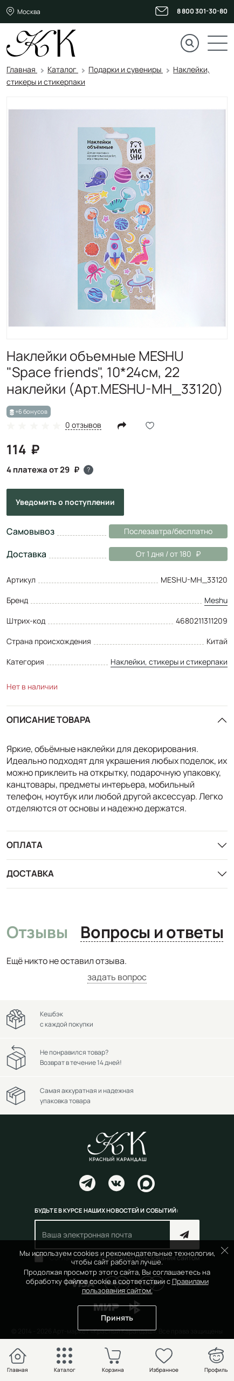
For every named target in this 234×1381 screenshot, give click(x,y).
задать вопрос (117, 977)
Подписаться (184, 1234)
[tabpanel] (117, 969)
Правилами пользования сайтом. (145, 1285)
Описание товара (48, 720)
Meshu (216, 600)
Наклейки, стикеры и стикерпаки (169, 662)
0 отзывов (83, 425)
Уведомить (65, 502)
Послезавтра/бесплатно (168, 531)
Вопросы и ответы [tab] (151, 932)
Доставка (30, 873)
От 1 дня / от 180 (155, 554)
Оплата (24, 845)
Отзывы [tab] (36, 932)
